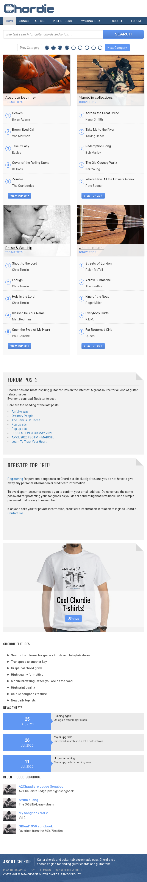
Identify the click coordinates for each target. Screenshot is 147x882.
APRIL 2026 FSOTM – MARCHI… (33, 437)
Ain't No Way (20, 411)
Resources (116, 21)
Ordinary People (22, 416)
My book (90, 21)
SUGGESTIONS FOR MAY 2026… (33, 433)
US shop (73, 618)
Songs (24, 21)
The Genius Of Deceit (26, 420)
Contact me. (16, 513)
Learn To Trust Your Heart (29, 441)
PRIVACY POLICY (71, 874)
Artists (40, 21)
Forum (136, 21)
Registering (15, 479)
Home (10, 21)
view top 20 (19, 195)
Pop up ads (19, 424)
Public (62, 21)
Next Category (117, 47)
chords (54, 874)
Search (123, 34)
